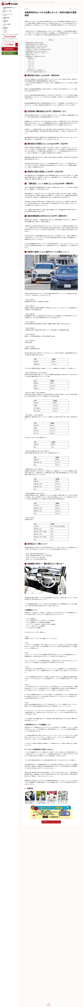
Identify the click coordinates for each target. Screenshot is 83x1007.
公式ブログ (11, 34)
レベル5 (31, 68)
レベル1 (31, 61)
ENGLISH (10, 1)
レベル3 (31, 65)
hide (52, 40)
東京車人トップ (24, 2)
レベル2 (31, 63)
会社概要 (3, 34)
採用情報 (16, 34)
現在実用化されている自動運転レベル (36, 70)
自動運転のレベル (31, 58)
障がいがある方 (4, 1)
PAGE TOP (49, 1005)
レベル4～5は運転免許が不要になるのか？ (37, 71)
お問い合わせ (15, 1)
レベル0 (31, 59)
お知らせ (7, 34)
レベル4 (31, 66)
